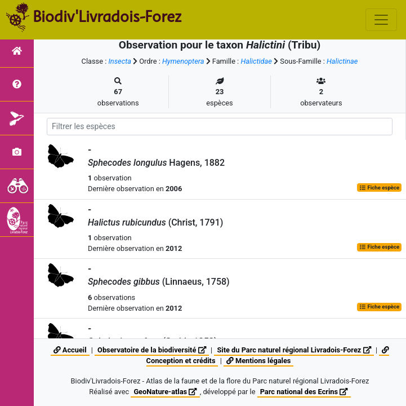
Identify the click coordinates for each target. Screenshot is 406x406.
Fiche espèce (379, 187)
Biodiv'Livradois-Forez (107, 16)
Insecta (119, 61)
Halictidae (256, 61)
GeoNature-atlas (165, 391)
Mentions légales (258, 360)
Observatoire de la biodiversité (151, 350)
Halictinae (342, 61)
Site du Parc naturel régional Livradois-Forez (294, 350)
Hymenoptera (183, 61)
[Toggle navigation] (381, 19)
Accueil (70, 350)
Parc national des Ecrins (304, 391)
